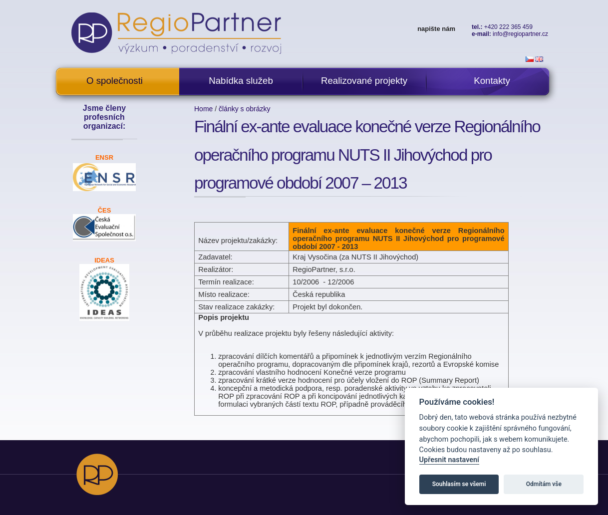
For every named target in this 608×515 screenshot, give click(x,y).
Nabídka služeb (241, 80)
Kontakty (492, 80)
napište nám (436, 28)
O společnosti (114, 80)
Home (203, 109)
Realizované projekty (364, 80)
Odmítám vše (544, 484)
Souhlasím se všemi (459, 484)
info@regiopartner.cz (520, 33)
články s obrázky (244, 109)
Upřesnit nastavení (449, 460)
